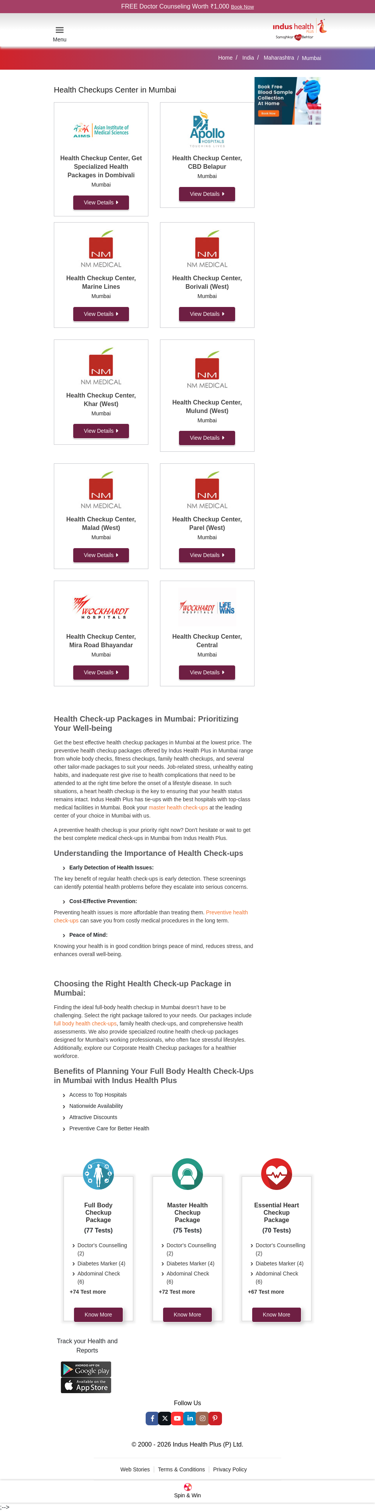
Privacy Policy (230, 1469)
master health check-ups (178, 807)
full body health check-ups (85, 1023)
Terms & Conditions (181, 1469)
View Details (101, 202)
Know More (98, 1314)
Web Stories (135, 1469)
